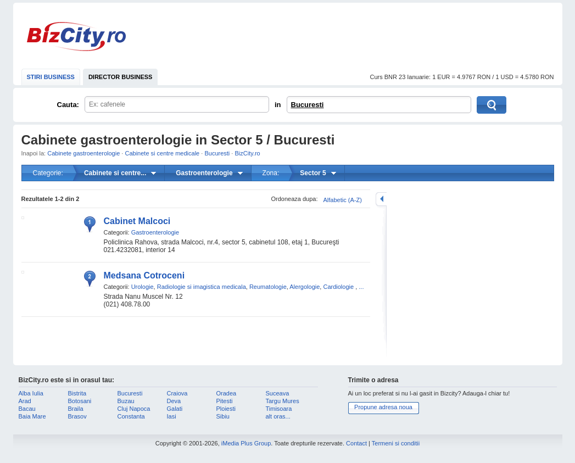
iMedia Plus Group (246, 443)
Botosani (80, 401)
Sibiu (223, 416)
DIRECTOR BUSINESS (120, 77)
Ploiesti (226, 408)
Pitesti (224, 401)
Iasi (171, 416)
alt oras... (278, 416)
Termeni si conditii (396, 443)
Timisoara (279, 408)
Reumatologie (268, 286)
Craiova (177, 393)
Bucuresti (307, 105)
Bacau (27, 408)
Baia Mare (32, 416)
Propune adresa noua (383, 407)
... (361, 286)
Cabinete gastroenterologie (83, 153)
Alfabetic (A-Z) (342, 200)
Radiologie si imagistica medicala (201, 286)
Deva (174, 401)
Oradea (226, 393)
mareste (381, 199)
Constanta (131, 416)
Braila (75, 408)
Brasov (77, 416)
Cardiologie (338, 286)
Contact (356, 443)
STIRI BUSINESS (51, 77)
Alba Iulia (31, 393)
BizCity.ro (76, 36)
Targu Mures (282, 401)
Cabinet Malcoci (137, 221)
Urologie (142, 286)
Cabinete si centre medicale (162, 153)
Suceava (277, 393)
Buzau (126, 401)
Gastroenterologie (155, 232)
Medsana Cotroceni (144, 275)
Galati (175, 408)
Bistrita (77, 393)
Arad (25, 401)
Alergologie (304, 286)
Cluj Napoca (134, 408)
